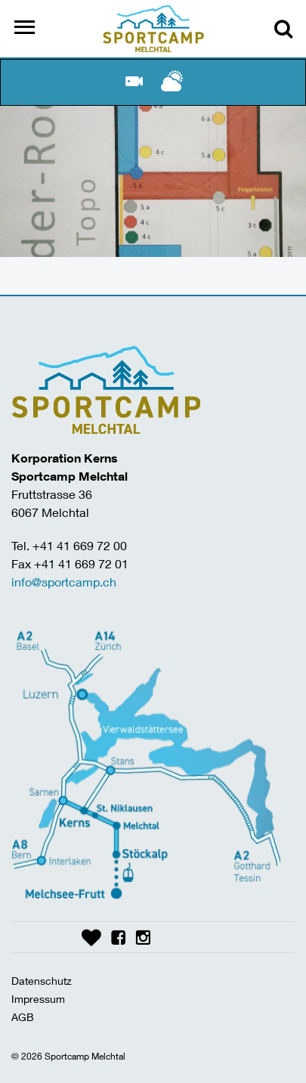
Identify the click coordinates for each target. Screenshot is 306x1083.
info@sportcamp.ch (63, 581)
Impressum (38, 998)
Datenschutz (41, 980)
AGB (22, 1016)
